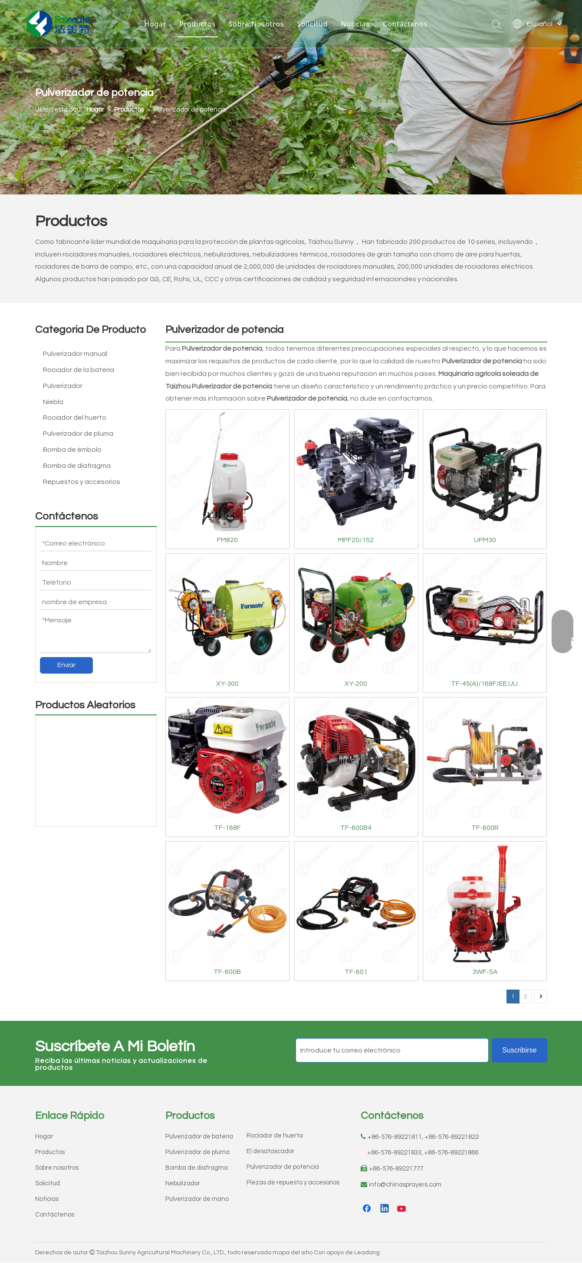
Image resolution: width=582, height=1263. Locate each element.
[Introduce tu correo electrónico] (392, 1050)
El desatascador (270, 1151)
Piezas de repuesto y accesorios (293, 1182)
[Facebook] (368, 1209)
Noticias (355, 24)
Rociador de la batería (78, 369)
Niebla (53, 401)
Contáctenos (405, 24)
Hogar (155, 24)
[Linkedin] (385, 1209)
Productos (197, 24)
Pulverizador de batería (199, 1136)
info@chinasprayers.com (405, 1184)
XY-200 (356, 683)
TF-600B (227, 971)
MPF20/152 (356, 539)
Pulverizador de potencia (283, 1167)
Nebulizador (182, 1183)
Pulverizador (62, 385)
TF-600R (485, 827)
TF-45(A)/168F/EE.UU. (485, 683)
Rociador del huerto (74, 417)
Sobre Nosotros (256, 24)
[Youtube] (402, 1209)
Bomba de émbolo (72, 449)
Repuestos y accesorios (81, 481)
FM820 (227, 539)
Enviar (66, 665)
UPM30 (485, 539)
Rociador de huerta (275, 1135)
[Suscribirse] (519, 1050)
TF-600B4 (356, 827)
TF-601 (356, 971)
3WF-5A (485, 971)
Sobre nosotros (57, 1167)
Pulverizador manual (75, 353)
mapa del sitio (292, 1253)
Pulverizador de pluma (78, 433)
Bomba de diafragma (77, 465)
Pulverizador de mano (197, 1199)
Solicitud (312, 24)
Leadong (367, 1253)
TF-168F (227, 827)
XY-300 (227, 683)
